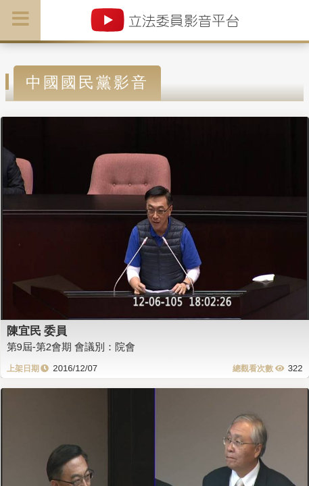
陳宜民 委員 (37, 331)
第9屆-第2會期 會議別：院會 (71, 346)
